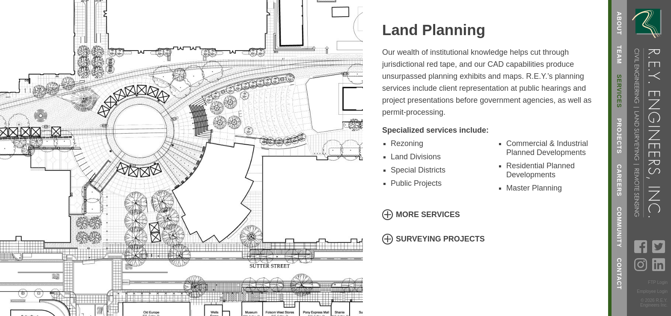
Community (619, 227)
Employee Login (652, 291)
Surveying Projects (440, 239)
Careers (619, 180)
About (619, 23)
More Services (428, 214)
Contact (619, 273)
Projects (619, 136)
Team (619, 54)
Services (619, 91)
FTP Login (658, 282)
